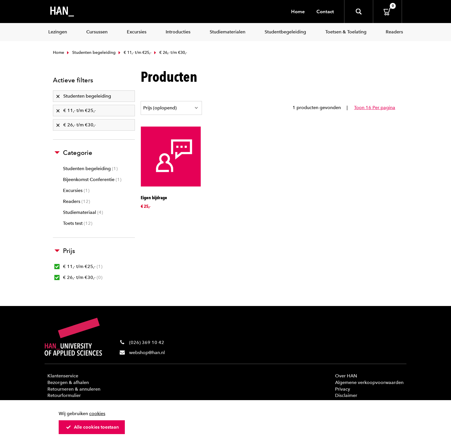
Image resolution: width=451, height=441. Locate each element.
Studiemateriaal (83, 212)
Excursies (76, 190)
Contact (325, 11)
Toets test (77, 223)
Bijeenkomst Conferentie (92, 179)
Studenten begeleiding (91, 52)
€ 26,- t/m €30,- (78, 277)
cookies (97, 413)
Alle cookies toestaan (92, 427)
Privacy (342, 389)
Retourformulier (64, 395)
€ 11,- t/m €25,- (134, 52)
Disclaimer (346, 395)
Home (298, 11)
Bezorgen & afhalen (68, 382)
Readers (76, 201)
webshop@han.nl (147, 352)
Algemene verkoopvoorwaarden (369, 382)
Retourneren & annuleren (73, 389)
